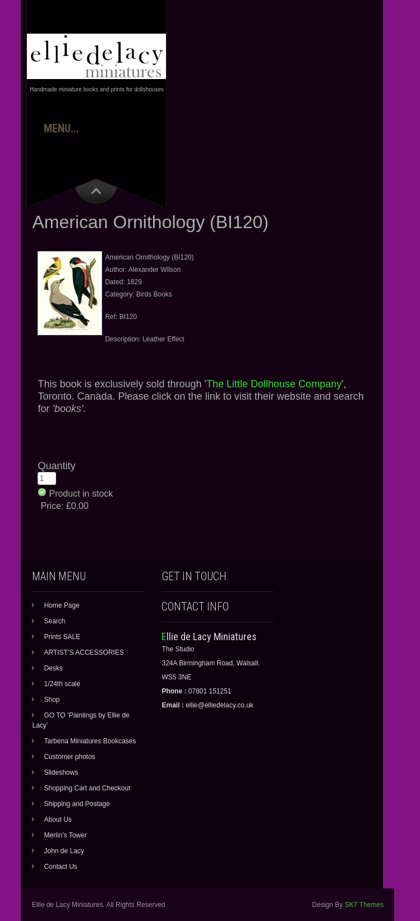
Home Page (61, 605)
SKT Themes (364, 905)
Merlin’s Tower (65, 835)
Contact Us (60, 867)
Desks (53, 668)
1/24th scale (62, 684)
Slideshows (61, 772)
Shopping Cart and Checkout (87, 788)
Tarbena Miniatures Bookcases (90, 741)
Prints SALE (62, 637)
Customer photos (69, 757)
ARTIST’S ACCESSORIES (83, 652)
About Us (57, 819)
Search (54, 621)
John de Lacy (64, 851)
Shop (51, 700)
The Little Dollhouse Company (273, 384)
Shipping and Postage (76, 804)
